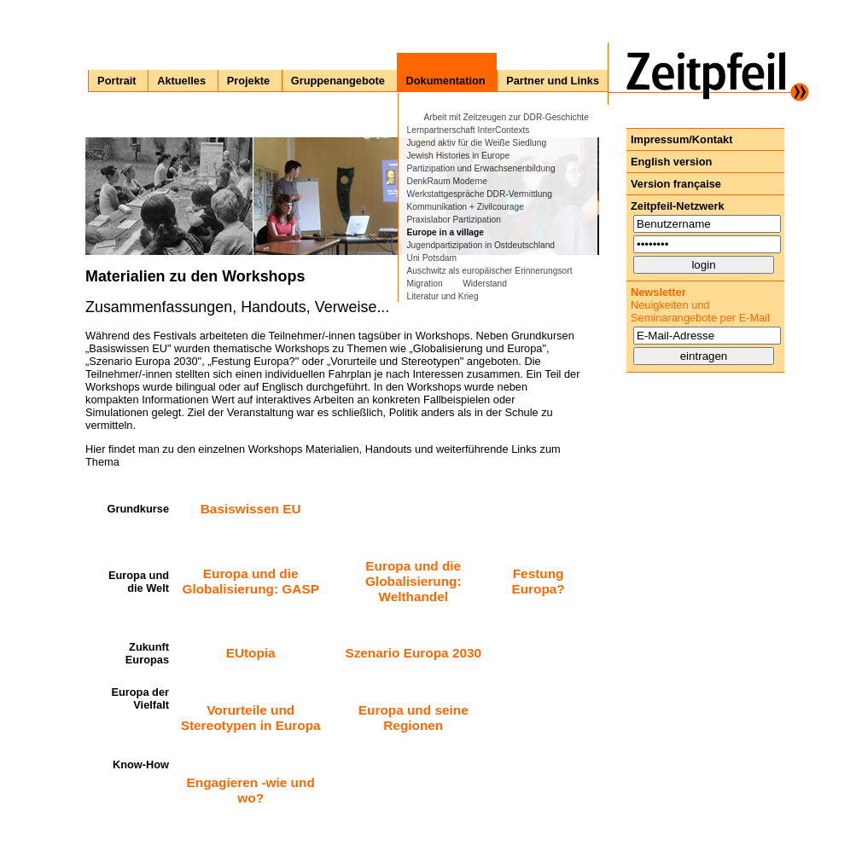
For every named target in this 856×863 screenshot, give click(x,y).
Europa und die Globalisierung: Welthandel (413, 581)
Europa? (537, 589)
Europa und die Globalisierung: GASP (250, 581)
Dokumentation (446, 80)
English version (671, 161)
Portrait (117, 80)
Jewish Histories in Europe (458, 155)
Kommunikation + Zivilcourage (465, 206)
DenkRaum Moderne (447, 181)
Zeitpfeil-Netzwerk (678, 206)
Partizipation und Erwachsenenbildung (481, 168)
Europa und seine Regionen (413, 718)
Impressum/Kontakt (681, 139)
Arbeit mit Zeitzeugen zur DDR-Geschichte (506, 117)
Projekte (249, 80)
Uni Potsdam (432, 258)
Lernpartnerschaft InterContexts (468, 130)
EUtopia (251, 653)
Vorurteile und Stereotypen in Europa (251, 718)
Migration (425, 283)
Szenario (372, 653)
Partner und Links (552, 80)
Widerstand (485, 283)
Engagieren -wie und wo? (251, 790)
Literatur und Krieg (443, 296)
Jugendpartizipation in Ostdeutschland (481, 245)
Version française (676, 183)
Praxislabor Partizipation (454, 219)
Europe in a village (445, 232)
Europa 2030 (442, 653)
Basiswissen (241, 508)
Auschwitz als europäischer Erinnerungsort (490, 270)
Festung (538, 573)
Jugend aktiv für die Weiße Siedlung (477, 143)
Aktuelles (181, 80)
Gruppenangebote (338, 80)
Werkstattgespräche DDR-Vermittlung (479, 194)
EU (291, 508)
